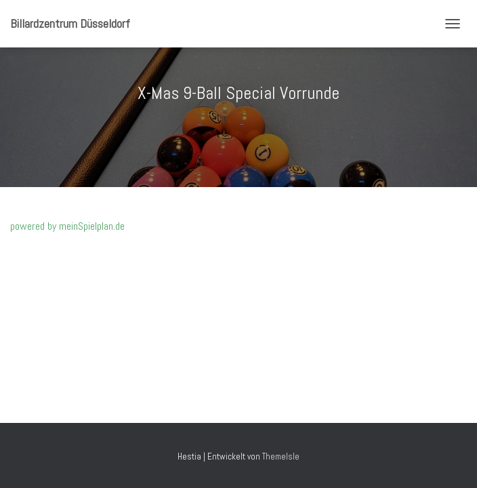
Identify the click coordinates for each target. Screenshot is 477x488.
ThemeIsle (280, 456)
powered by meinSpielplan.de (67, 226)
